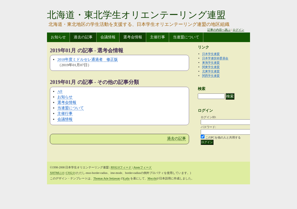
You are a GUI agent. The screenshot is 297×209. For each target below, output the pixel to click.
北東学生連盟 (211, 71)
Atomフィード (142, 167)
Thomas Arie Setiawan (106, 178)
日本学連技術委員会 (215, 58)
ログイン (238, 29)
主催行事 (157, 37)
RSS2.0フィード (121, 167)
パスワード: (208, 127)
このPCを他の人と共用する (223, 137)
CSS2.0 (70, 172)
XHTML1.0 (57, 172)
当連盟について (186, 37)
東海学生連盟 (211, 62)
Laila (127, 178)
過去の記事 (83, 37)
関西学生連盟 (211, 75)
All (59, 91)
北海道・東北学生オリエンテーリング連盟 (136, 15)
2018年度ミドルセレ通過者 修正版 (87, 59)
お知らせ (58, 37)
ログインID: (208, 117)
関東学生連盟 (211, 67)
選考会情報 (132, 37)
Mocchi (152, 178)
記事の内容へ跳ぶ (219, 29)
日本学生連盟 (211, 53)
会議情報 (107, 37)
